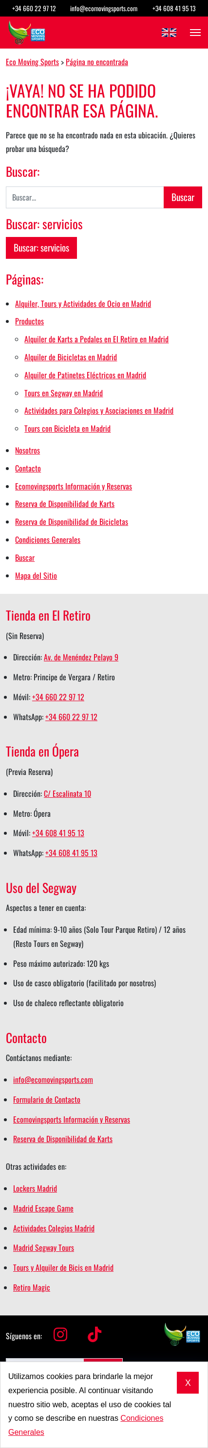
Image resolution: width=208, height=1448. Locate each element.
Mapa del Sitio (36, 575)
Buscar (25, 557)
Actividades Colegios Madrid (54, 1228)
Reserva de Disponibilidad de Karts (64, 503)
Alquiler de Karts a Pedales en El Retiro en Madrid (96, 339)
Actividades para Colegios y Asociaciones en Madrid (98, 410)
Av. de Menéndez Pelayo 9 (81, 657)
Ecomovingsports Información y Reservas (73, 486)
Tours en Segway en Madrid (63, 393)
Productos (29, 321)
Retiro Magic (31, 1287)
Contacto (28, 468)
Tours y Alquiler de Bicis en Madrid (63, 1267)
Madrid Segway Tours (43, 1247)
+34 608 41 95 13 (173, 8)
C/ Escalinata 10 (67, 793)
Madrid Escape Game (43, 1208)
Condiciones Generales (47, 539)
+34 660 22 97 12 (34, 8)
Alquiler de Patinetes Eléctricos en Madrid (85, 375)
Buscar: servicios (41, 247)
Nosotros (27, 450)
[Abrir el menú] (192, 32)
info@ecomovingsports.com (103, 8)
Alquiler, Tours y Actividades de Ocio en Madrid (83, 303)
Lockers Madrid (35, 1188)
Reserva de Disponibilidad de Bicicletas (71, 521)
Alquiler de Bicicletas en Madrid (70, 357)
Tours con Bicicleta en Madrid (67, 428)
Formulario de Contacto (46, 1099)
